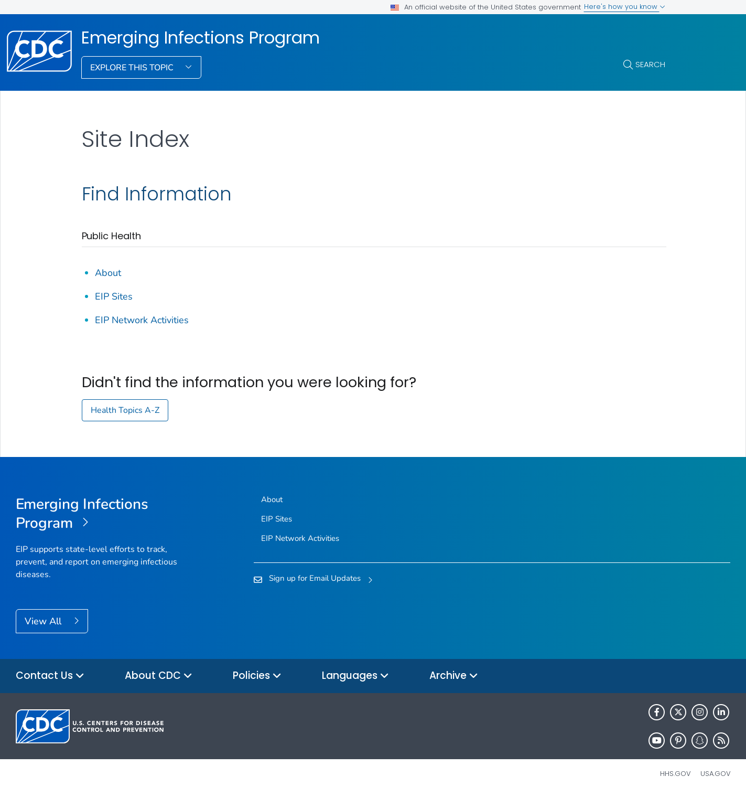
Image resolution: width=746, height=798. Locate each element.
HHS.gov (675, 774)
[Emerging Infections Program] (105, 514)
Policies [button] (257, 676)
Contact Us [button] (50, 676)
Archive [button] (453, 676)
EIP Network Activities (142, 320)
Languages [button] (355, 676)
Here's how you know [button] (624, 7)
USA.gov (715, 774)
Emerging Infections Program (200, 37)
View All (44, 621)
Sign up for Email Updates (315, 578)
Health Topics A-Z (125, 410)
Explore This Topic (133, 67)
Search (650, 64)
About (108, 273)
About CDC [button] (158, 676)
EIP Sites (114, 296)
